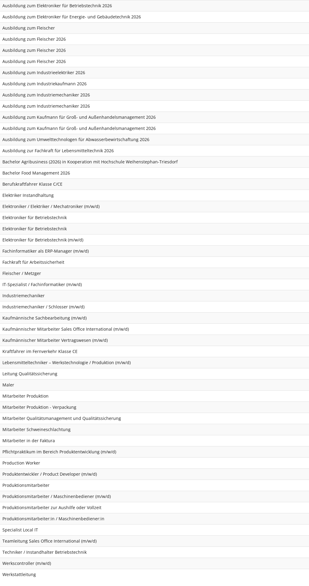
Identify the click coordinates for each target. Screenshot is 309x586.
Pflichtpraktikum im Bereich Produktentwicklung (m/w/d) (59, 452)
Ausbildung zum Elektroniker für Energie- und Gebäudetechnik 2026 (71, 17)
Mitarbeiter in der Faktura (28, 440)
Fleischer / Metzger (21, 273)
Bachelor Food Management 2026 (36, 173)
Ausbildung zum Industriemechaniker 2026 (46, 95)
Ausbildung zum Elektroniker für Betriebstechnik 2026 (57, 5)
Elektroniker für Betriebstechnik (34, 217)
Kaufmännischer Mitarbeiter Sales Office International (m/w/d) (65, 329)
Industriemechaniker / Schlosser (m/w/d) (43, 307)
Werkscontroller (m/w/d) (26, 563)
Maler (8, 385)
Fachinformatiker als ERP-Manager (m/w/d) (45, 251)
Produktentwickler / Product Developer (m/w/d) (49, 474)
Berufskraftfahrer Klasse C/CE (32, 184)
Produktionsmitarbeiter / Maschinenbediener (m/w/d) (56, 496)
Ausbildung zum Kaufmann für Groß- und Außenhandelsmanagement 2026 (79, 117)
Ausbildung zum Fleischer (28, 28)
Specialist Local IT (20, 530)
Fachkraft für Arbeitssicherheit (33, 262)
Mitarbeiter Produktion (25, 396)
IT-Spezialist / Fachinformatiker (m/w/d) (42, 284)
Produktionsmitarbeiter (25, 485)
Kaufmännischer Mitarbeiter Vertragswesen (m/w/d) (55, 340)
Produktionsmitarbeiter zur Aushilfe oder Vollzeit (51, 507)
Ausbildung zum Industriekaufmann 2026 (44, 84)
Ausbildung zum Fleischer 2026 (34, 39)
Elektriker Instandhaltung (28, 195)
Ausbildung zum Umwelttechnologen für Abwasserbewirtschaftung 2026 (75, 139)
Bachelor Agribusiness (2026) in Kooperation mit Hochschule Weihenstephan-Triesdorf (90, 162)
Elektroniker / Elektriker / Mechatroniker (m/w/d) (51, 206)
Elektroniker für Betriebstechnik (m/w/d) (42, 240)
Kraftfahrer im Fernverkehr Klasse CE (40, 351)
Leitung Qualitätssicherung (29, 373)
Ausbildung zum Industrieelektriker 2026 (43, 72)
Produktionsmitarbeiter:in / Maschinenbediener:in (53, 518)
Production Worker (21, 463)
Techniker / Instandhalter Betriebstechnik (44, 552)
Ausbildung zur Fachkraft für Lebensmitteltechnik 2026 (58, 150)
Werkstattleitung (19, 574)
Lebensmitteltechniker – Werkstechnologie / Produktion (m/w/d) (66, 362)
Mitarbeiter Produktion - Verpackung (39, 407)
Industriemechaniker (23, 295)
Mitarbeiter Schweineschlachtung (36, 429)
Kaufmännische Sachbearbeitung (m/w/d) (44, 318)
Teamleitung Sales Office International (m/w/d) (49, 541)
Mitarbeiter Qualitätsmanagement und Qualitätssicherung (61, 418)
